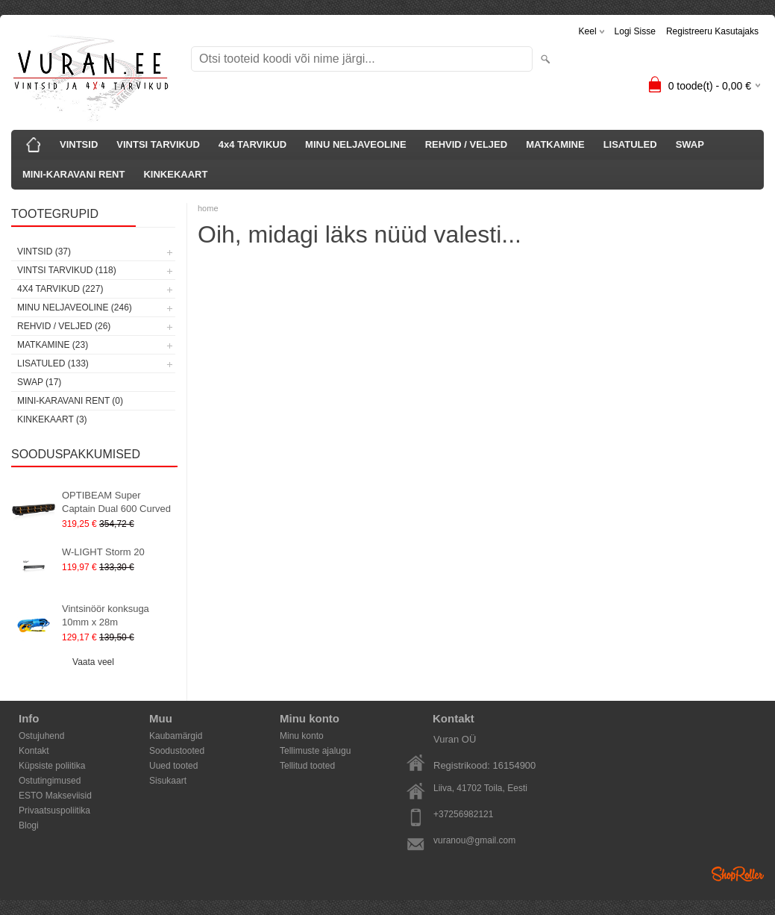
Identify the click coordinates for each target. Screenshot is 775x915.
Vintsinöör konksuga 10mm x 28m (105, 615)
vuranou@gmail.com (474, 840)
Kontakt (34, 751)
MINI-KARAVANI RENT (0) (70, 401)
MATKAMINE (555, 144)
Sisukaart (167, 780)
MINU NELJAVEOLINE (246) (74, 307)
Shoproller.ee (738, 873)
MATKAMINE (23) (52, 345)
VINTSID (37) (44, 251)
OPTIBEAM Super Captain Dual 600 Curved (116, 502)
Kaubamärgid (175, 736)
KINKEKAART (175, 174)
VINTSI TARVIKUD (157, 144)
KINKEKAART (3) (52, 419)
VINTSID (79, 144)
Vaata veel (93, 662)
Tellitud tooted (307, 766)
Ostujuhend (41, 736)
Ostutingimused (50, 780)
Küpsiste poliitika (52, 766)
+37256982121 (463, 814)
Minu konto (302, 736)
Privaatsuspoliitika (54, 810)
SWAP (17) (39, 382)
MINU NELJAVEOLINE (356, 144)
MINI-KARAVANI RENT (73, 174)
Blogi (29, 825)
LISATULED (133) (53, 363)
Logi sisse (635, 31)
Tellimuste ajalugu (315, 751)
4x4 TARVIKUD (252, 144)
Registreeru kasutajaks (712, 31)
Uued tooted (173, 766)
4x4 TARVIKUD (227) (60, 289)
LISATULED (630, 144)
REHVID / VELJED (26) (63, 326)
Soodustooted (176, 751)
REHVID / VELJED (466, 144)
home (208, 208)
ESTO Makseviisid (55, 795)
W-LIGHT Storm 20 (103, 552)
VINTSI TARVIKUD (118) (66, 270)
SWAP (690, 144)
